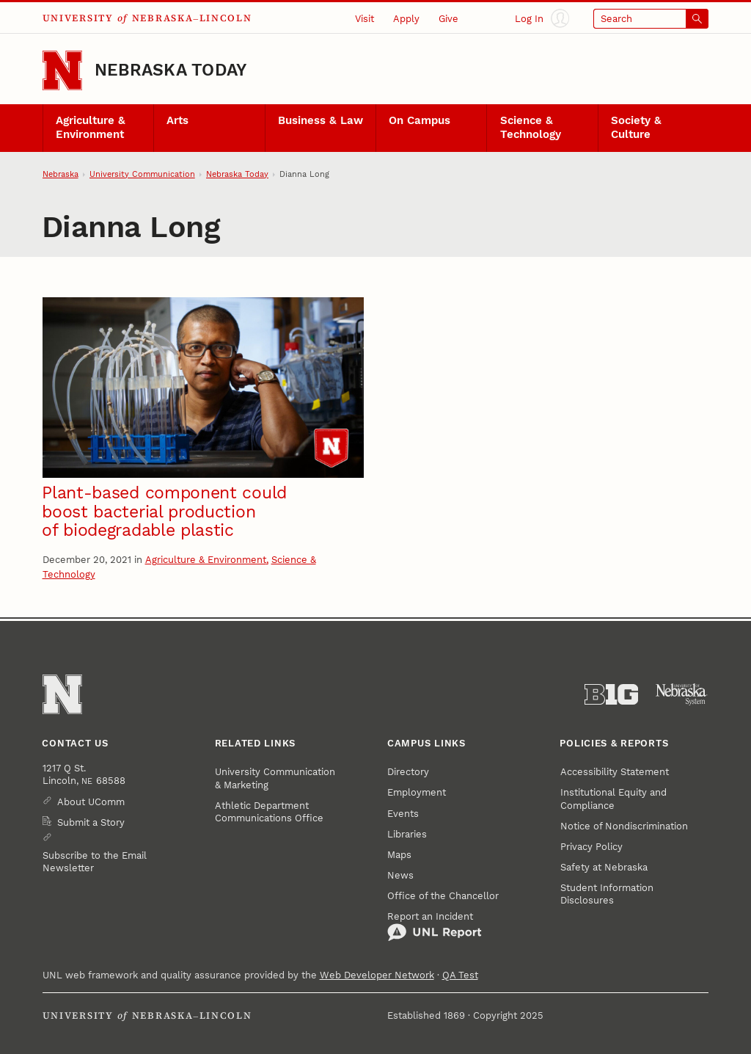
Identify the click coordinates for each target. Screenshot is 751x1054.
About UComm (91, 801)
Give (448, 18)
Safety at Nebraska (604, 867)
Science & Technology (530, 128)
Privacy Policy (591, 846)
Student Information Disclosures (606, 894)
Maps (399, 854)
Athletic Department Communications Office (269, 812)
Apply (406, 18)
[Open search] (651, 19)
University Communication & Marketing (275, 778)
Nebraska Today (170, 70)
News (400, 875)
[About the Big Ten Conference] (611, 694)
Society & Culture (636, 128)
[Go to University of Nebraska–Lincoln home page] (62, 70)
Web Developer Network (377, 975)
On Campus (419, 121)
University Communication (142, 174)
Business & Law (320, 121)
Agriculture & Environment (90, 128)
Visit (364, 18)
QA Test (460, 975)
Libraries (407, 834)
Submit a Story (91, 822)
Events (403, 813)
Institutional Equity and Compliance (613, 798)
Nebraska (60, 174)
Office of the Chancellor (443, 895)
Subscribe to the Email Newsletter (95, 861)
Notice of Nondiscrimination (624, 826)
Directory (408, 771)
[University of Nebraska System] (681, 694)
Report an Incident (434, 926)
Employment (416, 792)
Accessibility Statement (614, 771)
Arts (177, 121)
